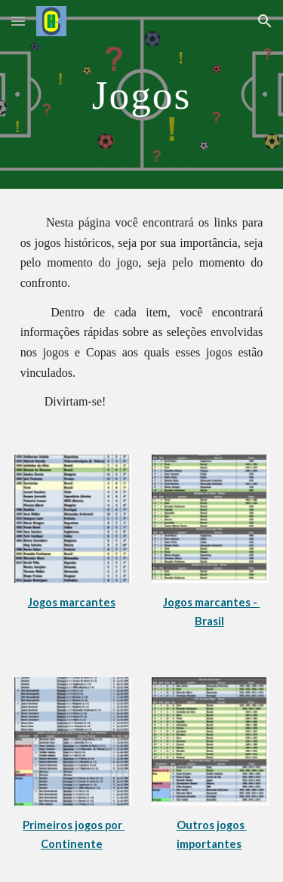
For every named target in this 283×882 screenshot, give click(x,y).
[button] (18, 21)
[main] (141, 94)
